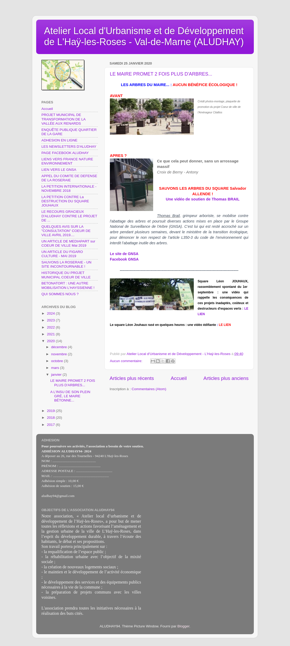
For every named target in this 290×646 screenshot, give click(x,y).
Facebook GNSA (124, 259)
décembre (59, 347)
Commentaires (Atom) (149, 389)
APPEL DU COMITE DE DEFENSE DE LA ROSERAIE (69, 178)
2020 (51, 341)
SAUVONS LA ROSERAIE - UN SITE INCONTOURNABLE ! (66, 264)
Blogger (184, 626)
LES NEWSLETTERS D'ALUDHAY (68, 147)
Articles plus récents (132, 378)
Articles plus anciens (226, 378)
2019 (51, 411)
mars (55, 368)
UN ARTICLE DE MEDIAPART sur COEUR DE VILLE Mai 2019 (68, 243)
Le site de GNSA (124, 254)
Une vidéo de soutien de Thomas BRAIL (202, 199)
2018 (51, 418)
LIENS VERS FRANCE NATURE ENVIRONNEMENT (67, 161)
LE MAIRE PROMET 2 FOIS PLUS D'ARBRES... (161, 74)
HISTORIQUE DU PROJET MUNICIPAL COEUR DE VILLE (66, 275)
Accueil (179, 378)
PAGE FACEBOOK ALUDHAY (65, 153)
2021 (51, 334)
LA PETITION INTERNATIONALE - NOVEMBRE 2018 (68, 188)
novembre (59, 354)
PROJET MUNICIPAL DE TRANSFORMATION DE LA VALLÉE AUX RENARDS (63, 119)
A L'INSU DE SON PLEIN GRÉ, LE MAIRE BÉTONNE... (70, 396)
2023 (51, 320)
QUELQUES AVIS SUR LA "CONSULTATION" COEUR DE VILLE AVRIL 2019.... (65, 231)
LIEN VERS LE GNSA (58, 170)
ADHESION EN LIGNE (59, 140)
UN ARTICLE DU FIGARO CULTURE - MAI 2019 (62, 254)
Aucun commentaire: (126, 361)
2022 (51, 327)
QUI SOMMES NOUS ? (60, 294)
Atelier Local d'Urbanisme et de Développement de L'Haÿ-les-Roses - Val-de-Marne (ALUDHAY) (144, 36)
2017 (51, 425)
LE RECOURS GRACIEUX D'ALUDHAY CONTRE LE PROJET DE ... (69, 216)
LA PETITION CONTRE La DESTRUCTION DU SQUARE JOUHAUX (65, 201)
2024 (51, 313)
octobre (57, 361)
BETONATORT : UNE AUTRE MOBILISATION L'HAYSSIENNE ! (67, 285)
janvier (57, 375)
